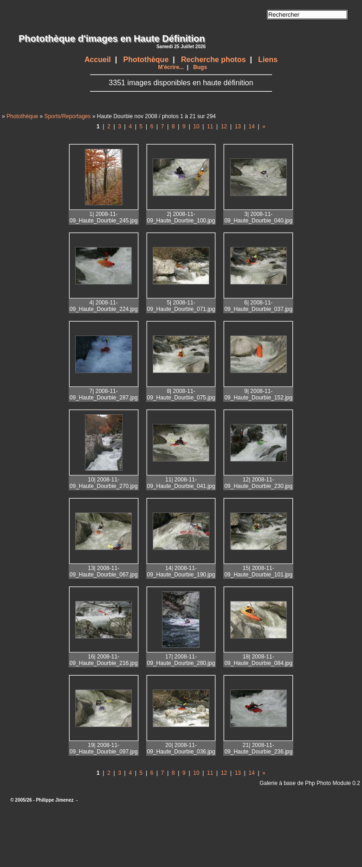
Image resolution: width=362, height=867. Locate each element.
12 (224, 126)
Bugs (200, 67)
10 (196, 126)
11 (210, 126)
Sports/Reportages (67, 116)
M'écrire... (171, 67)
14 (252, 126)
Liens (268, 59)
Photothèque (146, 59)
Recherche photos (213, 59)
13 (238, 126)
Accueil (97, 59)
